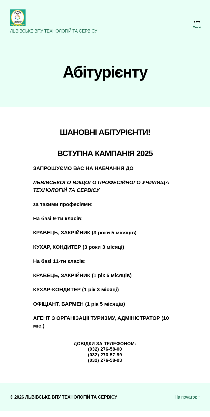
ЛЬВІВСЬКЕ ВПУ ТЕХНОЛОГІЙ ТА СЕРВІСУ (71, 402)
